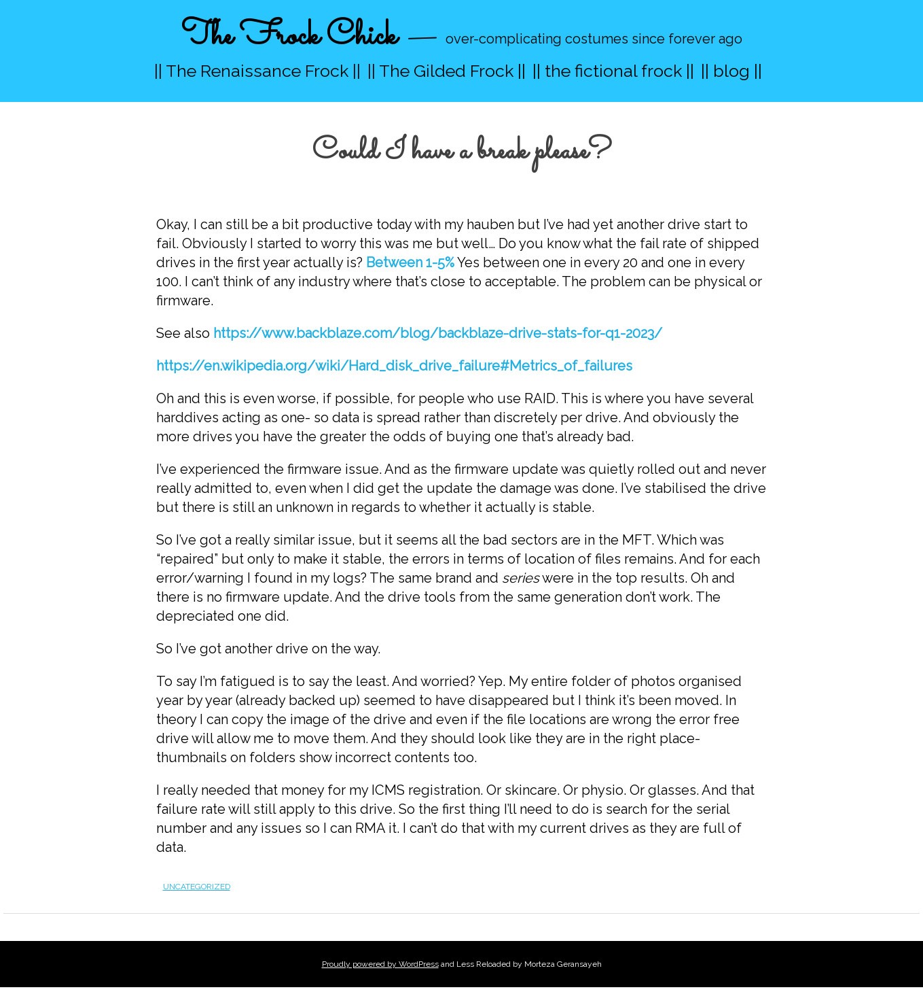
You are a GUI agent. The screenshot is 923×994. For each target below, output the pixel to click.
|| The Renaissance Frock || (257, 71)
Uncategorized (196, 886)
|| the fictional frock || (613, 71)
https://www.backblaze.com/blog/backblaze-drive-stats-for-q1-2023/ (437, 333)
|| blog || (731, 71)
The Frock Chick (289, 36)
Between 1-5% (410, 262)
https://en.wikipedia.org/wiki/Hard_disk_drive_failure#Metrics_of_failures (394, 366)
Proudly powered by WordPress (380, 964)
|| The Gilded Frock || (446, 71)
